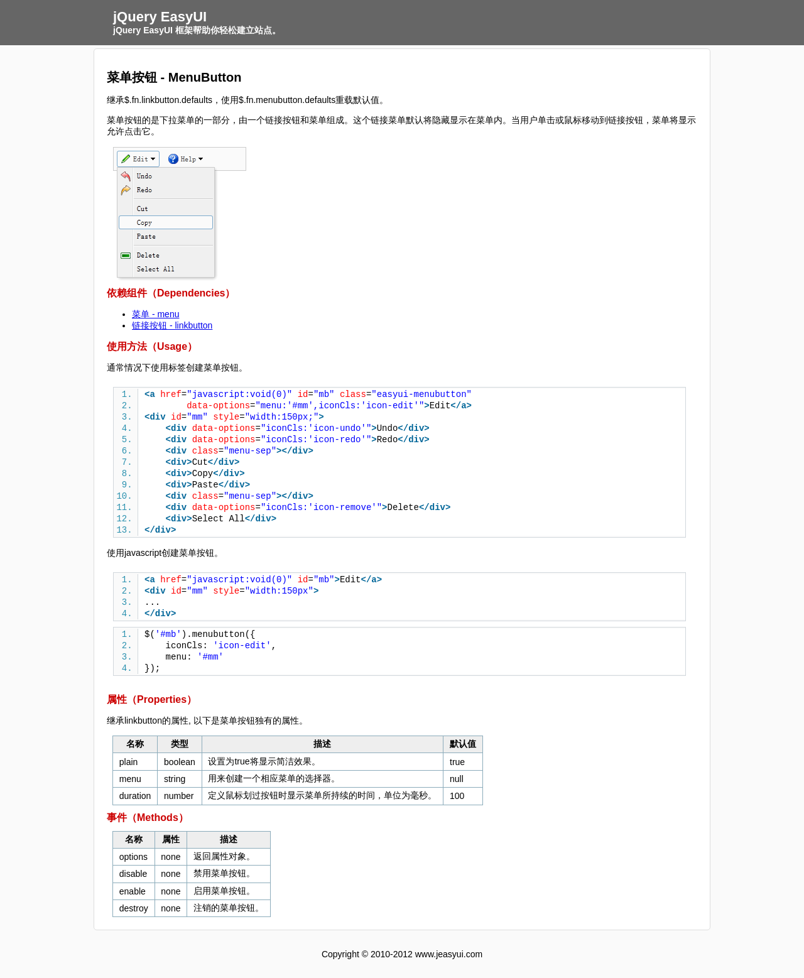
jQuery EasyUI (160, 16)
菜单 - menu (155, 314)
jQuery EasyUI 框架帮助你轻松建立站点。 (197, 30)
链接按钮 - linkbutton (172, 325)
